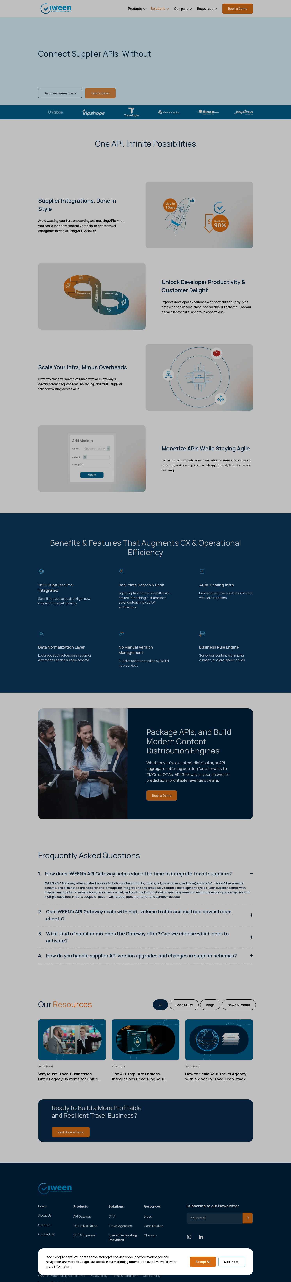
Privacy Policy (162, 1262)
